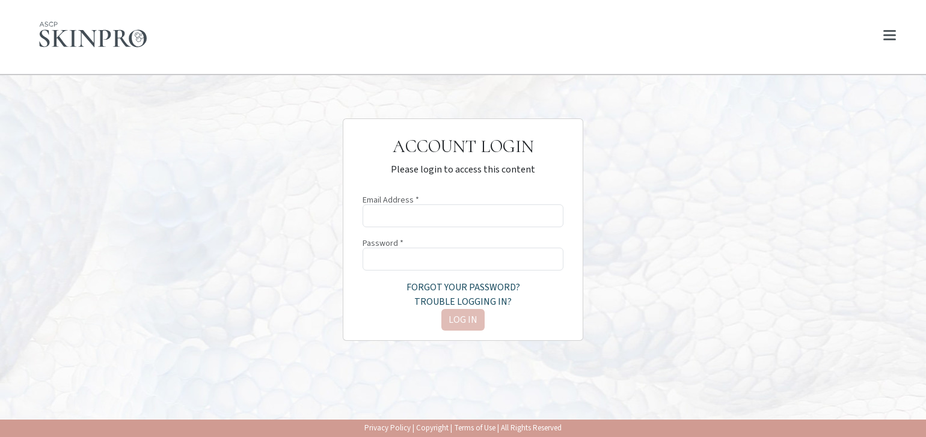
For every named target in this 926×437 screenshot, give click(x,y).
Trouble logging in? (463, 301)
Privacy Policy (387, 428)
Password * (383, 243)
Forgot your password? (463, 287)
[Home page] (93, 34)
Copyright (432, 428)
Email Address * (391, 200)
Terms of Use (474, 428)
